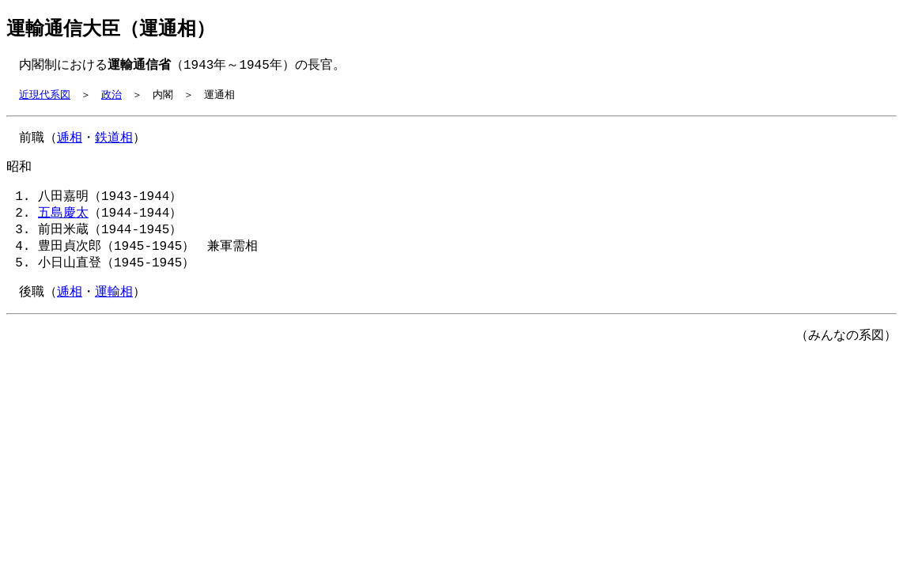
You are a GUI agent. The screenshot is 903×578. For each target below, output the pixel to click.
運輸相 (114, 306)
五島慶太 (63, 221)
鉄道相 (114, 141)
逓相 (69, 141)
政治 (111, 97)
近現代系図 (44, 97)
